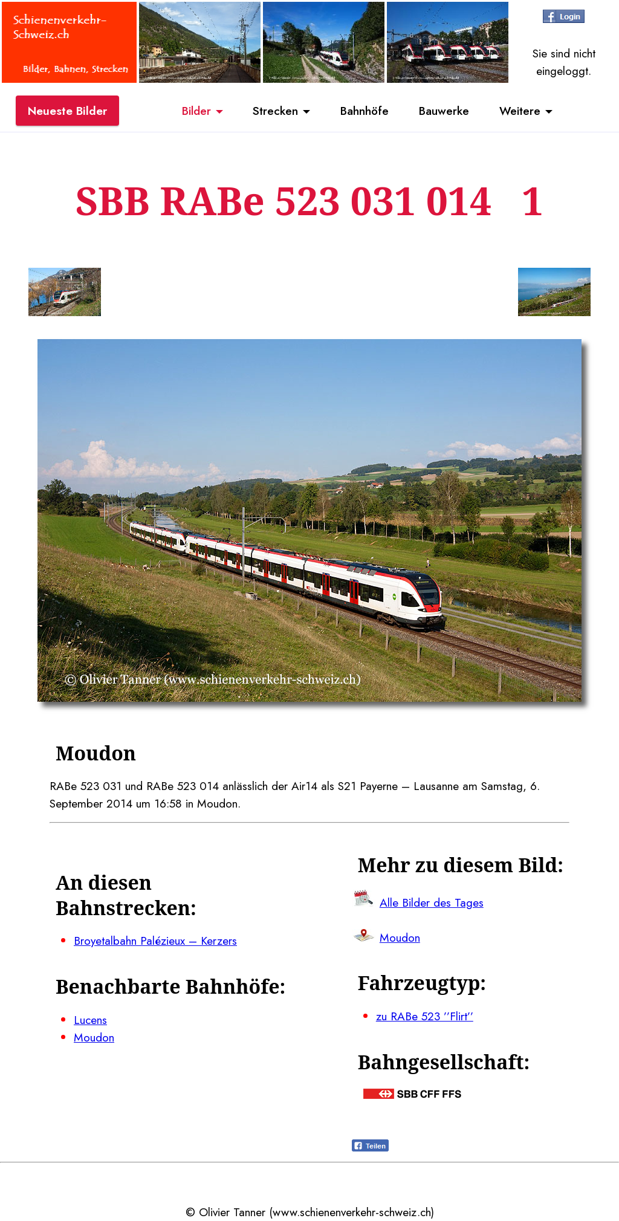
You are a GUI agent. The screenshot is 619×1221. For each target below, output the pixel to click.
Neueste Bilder (67, 110)
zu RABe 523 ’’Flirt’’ (424, 1016)
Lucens (90, 1019)
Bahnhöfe (364, 110)
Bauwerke (444, 110)
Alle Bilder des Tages (432, 902)
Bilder (196, 110)
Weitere (519, 110)
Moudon (94, 1037)
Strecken (275, 110)
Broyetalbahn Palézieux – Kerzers (155, 940)
